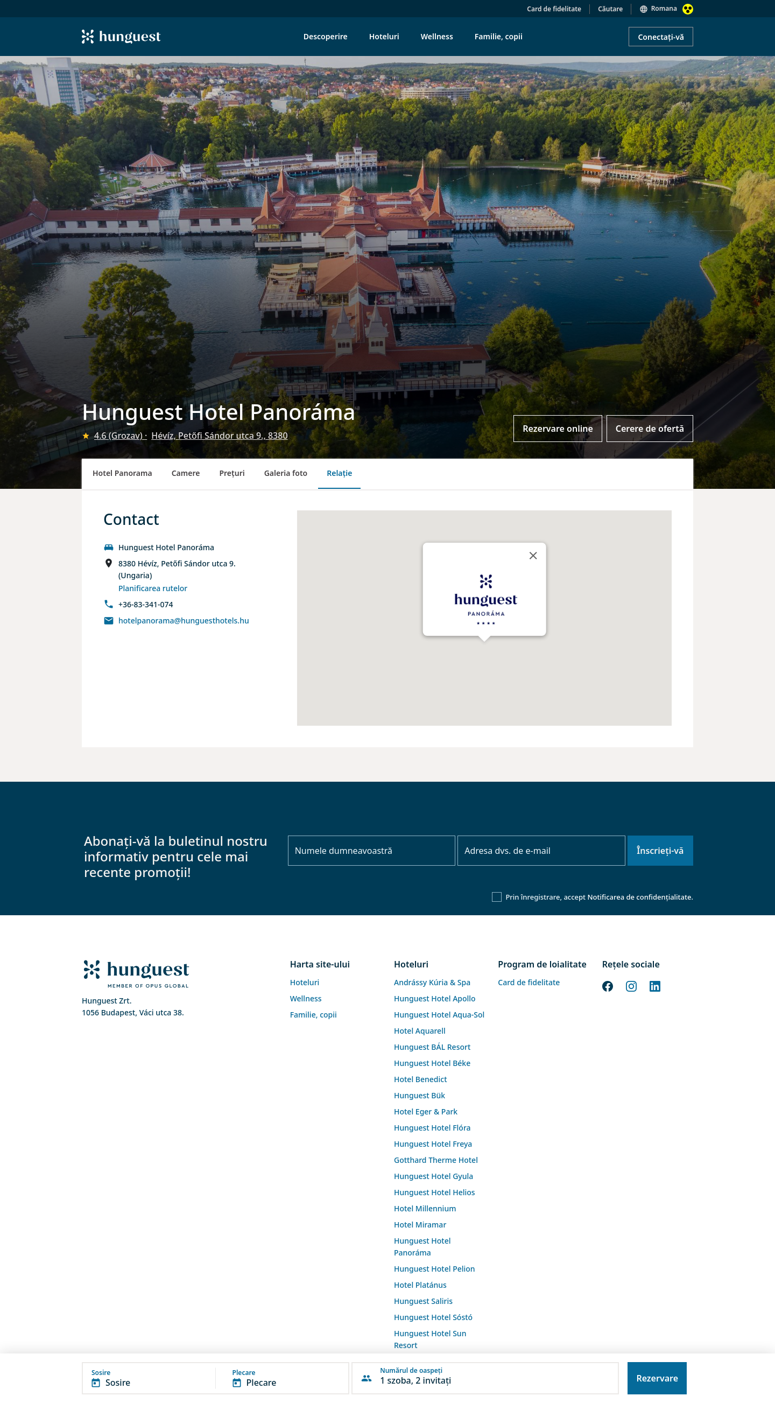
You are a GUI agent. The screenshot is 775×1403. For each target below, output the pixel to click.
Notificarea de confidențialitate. (640, 897)
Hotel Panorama (122, 473)
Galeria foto (286, 473)
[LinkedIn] (655, 985)
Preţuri (231, 473)
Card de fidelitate (554, 8)
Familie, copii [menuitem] (499, 36)
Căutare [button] (610, 8)
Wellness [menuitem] (437, 36)
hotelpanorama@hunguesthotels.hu (183, 620)
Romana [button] (664, 8)
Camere (186, 473)
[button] (215, 1378)
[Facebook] (607, 985)
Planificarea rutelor (152, 588)
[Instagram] (631, 985)
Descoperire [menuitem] (326, 36)
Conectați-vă (661, 37)
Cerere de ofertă (650, 428)
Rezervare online (558, 428)
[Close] (533, 556)
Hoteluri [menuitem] (384, 36)
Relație (339, 473)
